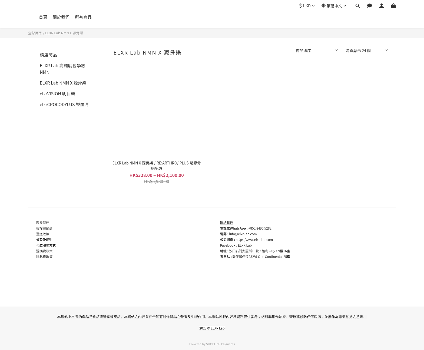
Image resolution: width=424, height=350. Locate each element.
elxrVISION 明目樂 (57, 93)
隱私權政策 (44, 256)
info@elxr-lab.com (243, 233)
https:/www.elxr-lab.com (254, 239)
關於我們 (61, 17)
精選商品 (48, 54)
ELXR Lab (245, 245)
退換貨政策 (44, 250)
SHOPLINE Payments (220, 344)
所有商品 (83, 17)
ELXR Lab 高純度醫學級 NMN (62, 68)
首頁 (43, 17)
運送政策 (42, 233)
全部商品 (35, 32)
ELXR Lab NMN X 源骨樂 (64, 32)
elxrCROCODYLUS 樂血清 (64, 104)
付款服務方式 (46, 245)
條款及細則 (44, 239)
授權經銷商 (44, 228)
